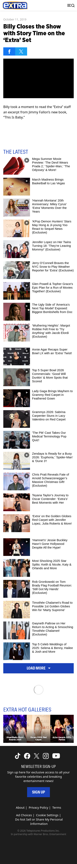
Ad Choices (24, 815)
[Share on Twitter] (21, 51)
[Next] (70, 728)
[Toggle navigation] (70, 5)
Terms (56, 807)
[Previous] (7, 728)
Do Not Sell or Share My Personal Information (39, 821)
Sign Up (38, 792)
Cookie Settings (47, 815)
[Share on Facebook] (9, 51)
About (20, 807)
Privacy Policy (38, 807)
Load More (39, 668)
